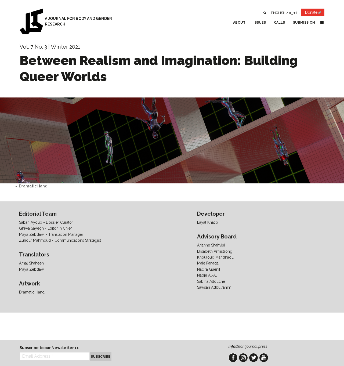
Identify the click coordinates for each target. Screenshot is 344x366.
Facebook (233, 357)
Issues (260, 22)
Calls (279, 22)
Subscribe (100, 356)
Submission (304, 22)
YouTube (263, 357)
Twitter (253, 357)
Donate (314, 13)
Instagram (243, 357)
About (239, 22)
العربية (293, 13)
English (278, 13)
